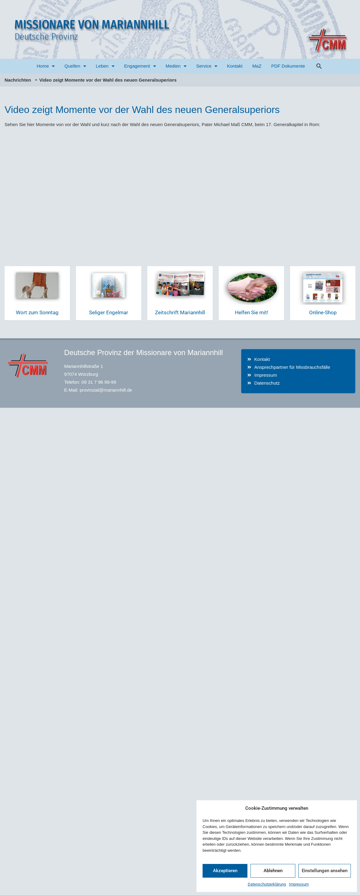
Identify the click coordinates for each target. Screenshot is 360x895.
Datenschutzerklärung (267, 884)
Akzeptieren (225, 870)
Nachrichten (18, 80)
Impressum (299, 884)
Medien (176, 66)
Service (206, 66)
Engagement (140, 66)
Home (46, 66)
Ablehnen (273, 870)
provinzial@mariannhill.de (106, 390)
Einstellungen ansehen (324, 870)
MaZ (256, 66)
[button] (319, 66)
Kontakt (235, 66)
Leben (105, 66)
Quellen (75, 66)
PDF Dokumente (288, 66)
